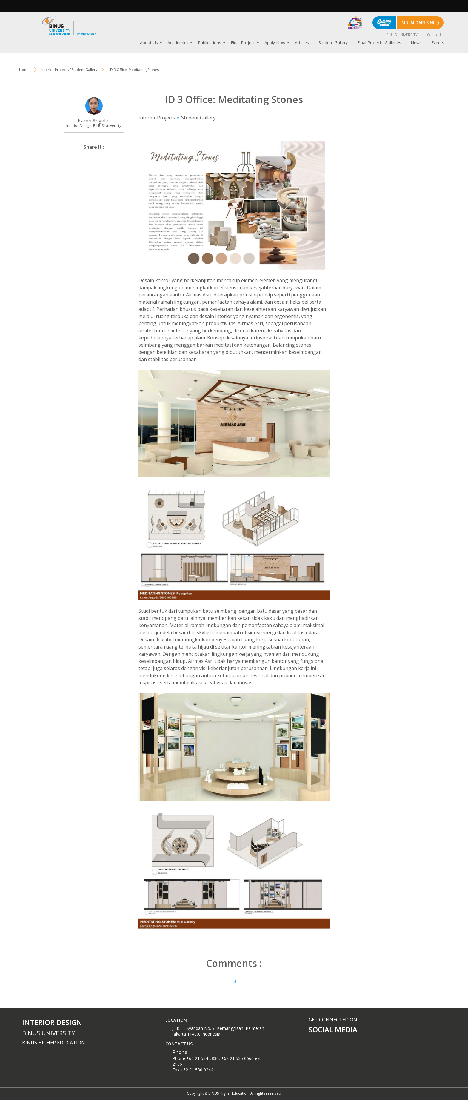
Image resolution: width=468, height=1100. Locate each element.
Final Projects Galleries (379, 42)
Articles (302, 42)
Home (24, 69)
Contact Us (435, 34)
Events (437, 42)
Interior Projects (156, 117)
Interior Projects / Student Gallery (69, 69)
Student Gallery (333, 42)
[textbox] (234, 868)
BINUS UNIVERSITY (402, 34)
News (416, 42)
